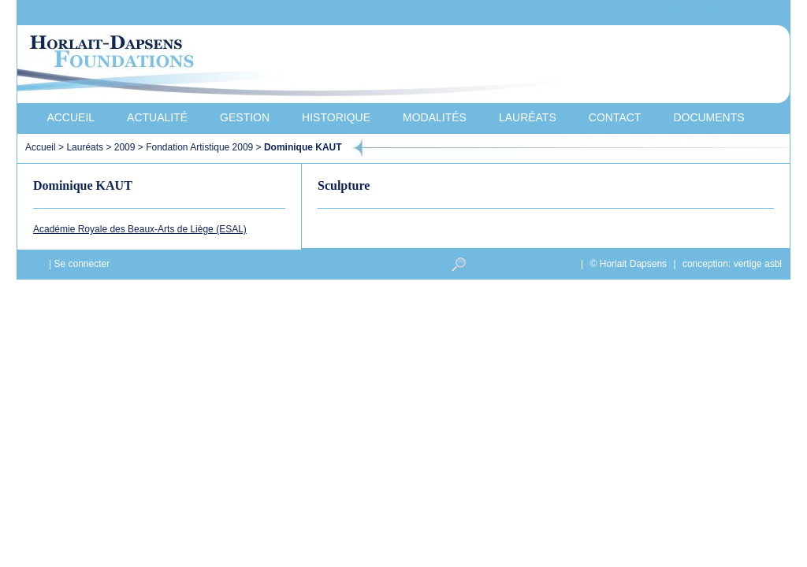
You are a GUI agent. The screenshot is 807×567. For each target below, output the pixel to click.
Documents (708, 117)
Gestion (245, 117)
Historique (336, 117)
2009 (125, 147)
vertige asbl (758, 263)
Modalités (435, 117)
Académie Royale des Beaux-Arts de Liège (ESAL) (140, 229)
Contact (615, 117)
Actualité (157, 117)
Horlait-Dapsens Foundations (300, 66)
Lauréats (527, 117)
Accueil (70, 117)
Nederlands (699, 13)
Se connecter (82, 263)
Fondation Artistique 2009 (199, 147)
